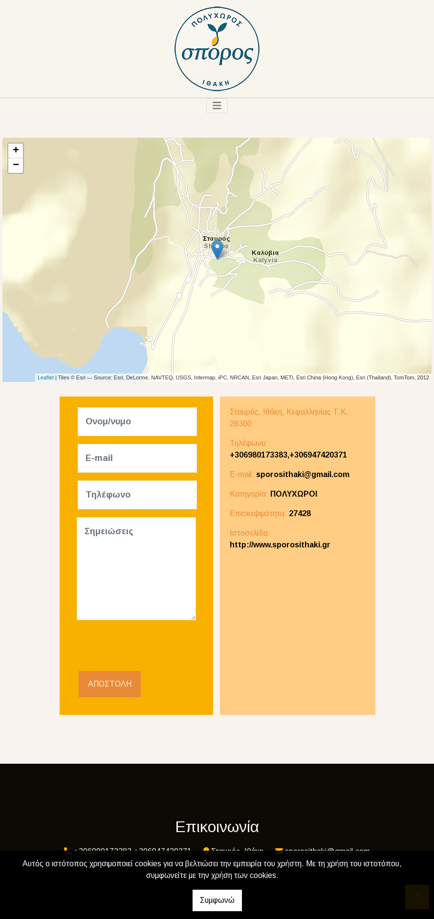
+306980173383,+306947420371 (288, 455)
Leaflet (46, 377)
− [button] (16, 165)
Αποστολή (109, 684)
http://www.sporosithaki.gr (280, 545)
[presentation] (151, 647)
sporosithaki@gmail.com (302, 474)
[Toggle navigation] (217, 105)
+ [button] (16, 151)
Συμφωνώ (217, 900)
